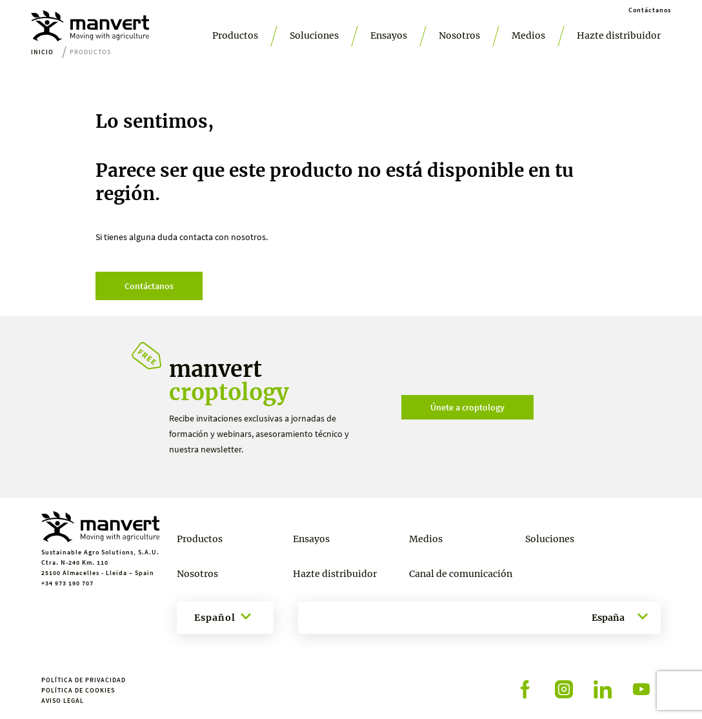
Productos (235, 35)
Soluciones (314, 35)
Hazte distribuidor (619, 35)
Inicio (42, 52)
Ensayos (388, 35)
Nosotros (459, 35)
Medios (528, 35)
